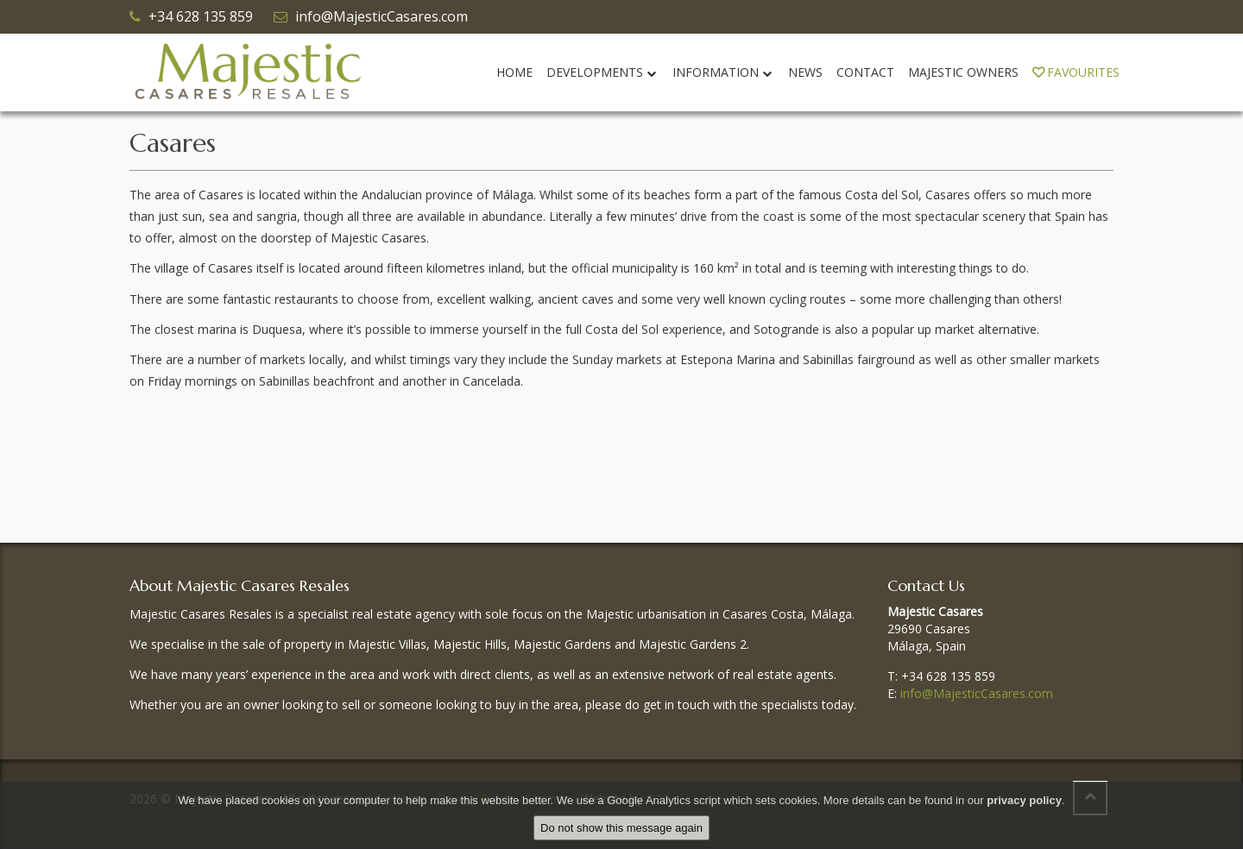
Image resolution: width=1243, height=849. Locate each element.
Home (514, 72)
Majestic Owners (963, 72)
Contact (865, 72)
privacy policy (1024, 800)
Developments (602, 72)
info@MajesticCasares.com (381, 16)
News (805, 72)
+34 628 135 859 (200, 16)
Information (723, 72)
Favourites (1076, 72)
